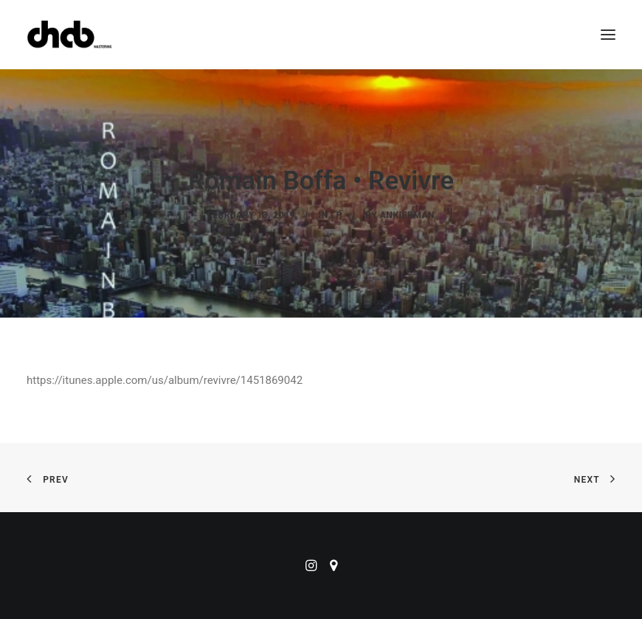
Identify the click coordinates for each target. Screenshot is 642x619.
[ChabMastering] (69, 34)
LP (336, 215)
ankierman (407, 215)
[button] (608, 34)
